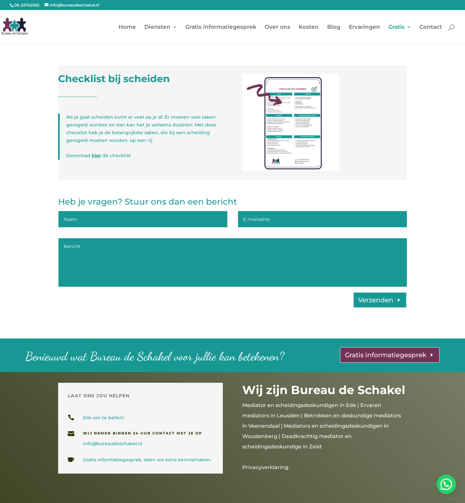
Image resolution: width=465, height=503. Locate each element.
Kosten (309, 27)
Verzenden (375, 300)
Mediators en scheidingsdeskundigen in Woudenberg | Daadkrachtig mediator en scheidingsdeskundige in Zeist (315, 436)
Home (127, 27)
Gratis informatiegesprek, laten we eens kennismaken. (147, 460)
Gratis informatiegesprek (220, 27)
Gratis (396, 27)
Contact (430, 27)
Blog (333, 27)
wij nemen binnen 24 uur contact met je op (142, 433)
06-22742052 (26, 5)
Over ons (277, 27)
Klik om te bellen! (103, 418)
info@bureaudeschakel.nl (112, 443)
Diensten (157, 27)
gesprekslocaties (177, 481)
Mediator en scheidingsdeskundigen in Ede (299, 405)
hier (96, 155)
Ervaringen (364, 27)
